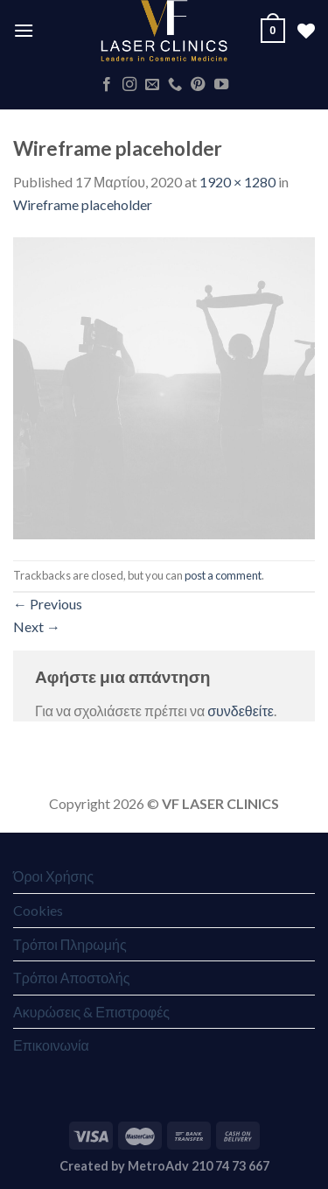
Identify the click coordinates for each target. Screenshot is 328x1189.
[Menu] (23, 30)
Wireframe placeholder (82, 204)
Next (36, 626)
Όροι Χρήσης (53, 876)
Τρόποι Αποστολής (71, 977)
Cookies (38, 910)
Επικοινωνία (51, 1045)
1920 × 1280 (237, 181)
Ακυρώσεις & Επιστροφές (91, 1011)
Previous (47, 603)
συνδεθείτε (240, 710)
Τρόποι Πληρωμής (70, 944)
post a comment (223, 575)
